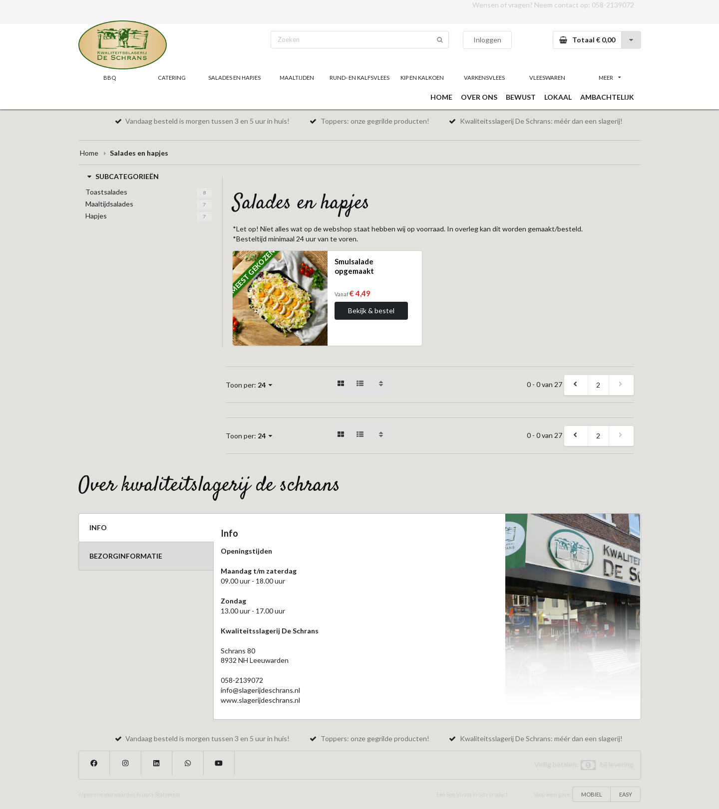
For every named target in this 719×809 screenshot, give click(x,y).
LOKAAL (558, 97)
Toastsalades (106, 192)
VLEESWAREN (547, 77)
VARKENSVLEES (484, 77)
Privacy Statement (158, 795)
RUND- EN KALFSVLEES (359, 77)
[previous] (576, 385)
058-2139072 (613, 4)
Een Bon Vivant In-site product (472, 795)
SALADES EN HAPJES (234, 77)
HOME (441, 97)
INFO (98, 527)
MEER (610, 77)
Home (89, 153)
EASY (625, 794)
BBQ (109, 77)
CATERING (172, 77)
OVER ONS (479, 97)
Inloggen (487, 39)
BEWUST (521, 97)
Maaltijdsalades (109, 204)
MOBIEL (591, 794)
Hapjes (96, 215)
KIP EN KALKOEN (422, 77)
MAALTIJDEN (297, 77)
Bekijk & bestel (371, 310)
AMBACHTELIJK (607, 97)
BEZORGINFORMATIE (125, 556)
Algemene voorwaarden (106, 795)
